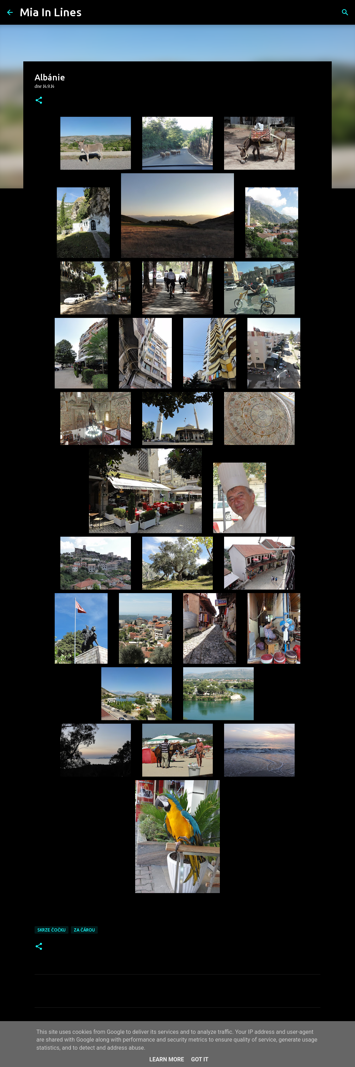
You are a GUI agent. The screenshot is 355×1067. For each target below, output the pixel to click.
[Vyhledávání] (91, 12)
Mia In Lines (51, 12)
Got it (199, 1059)
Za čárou (84, 930)
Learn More (166, 1059)
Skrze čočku (51, 930)
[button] (39, 101)
